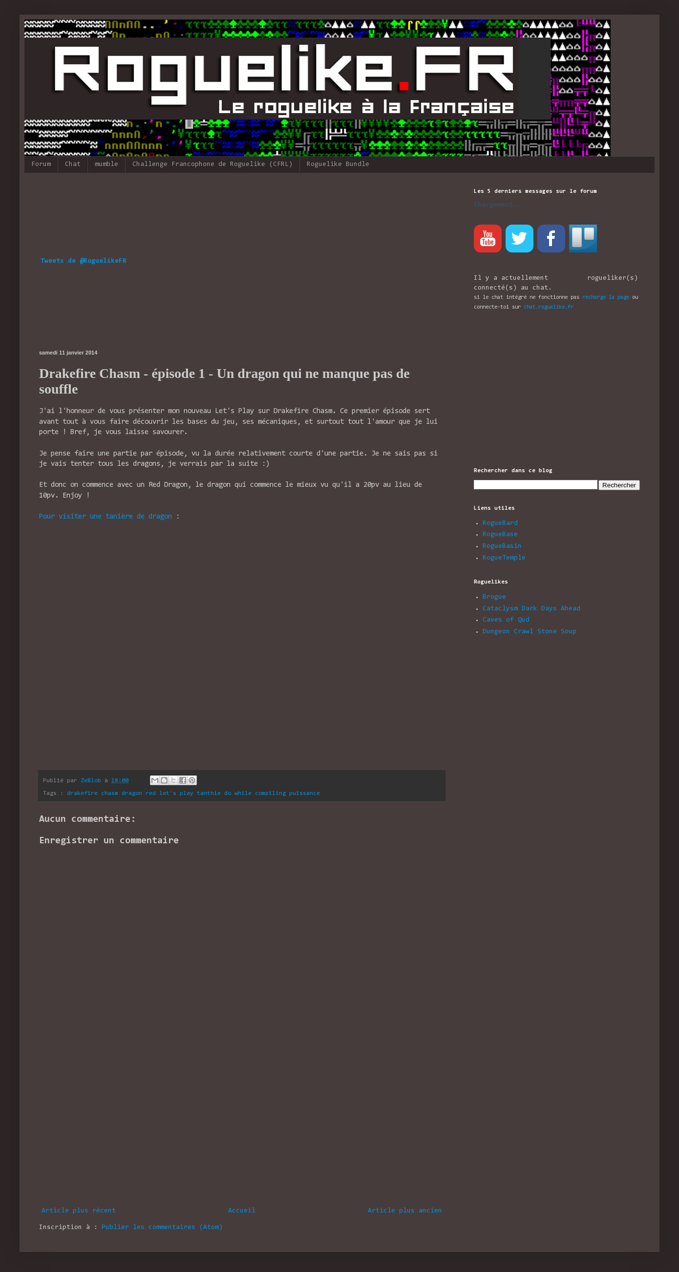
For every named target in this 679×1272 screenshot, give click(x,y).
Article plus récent (79, 1211)
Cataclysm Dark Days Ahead (531, 608)
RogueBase (500, 534)
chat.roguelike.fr (548, 307)
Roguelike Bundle (338, 164)
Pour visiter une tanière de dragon (105, 517)
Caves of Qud (506, 620)
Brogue (494, 597)
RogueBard (500, 523)
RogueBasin (502, 546)
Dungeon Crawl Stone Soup (529, 631)
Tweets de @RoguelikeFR (84, 261)
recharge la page (605, 297)
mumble (106, 164)
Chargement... (499, 205)
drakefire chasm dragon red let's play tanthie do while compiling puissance (193, 793)
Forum (41, 164)
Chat (73, 164)
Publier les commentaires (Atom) (162, 1227)
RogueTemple (504, 558)
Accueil (241, 1211)
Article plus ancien (405, 1211)
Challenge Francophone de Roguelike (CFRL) (212, 164)
